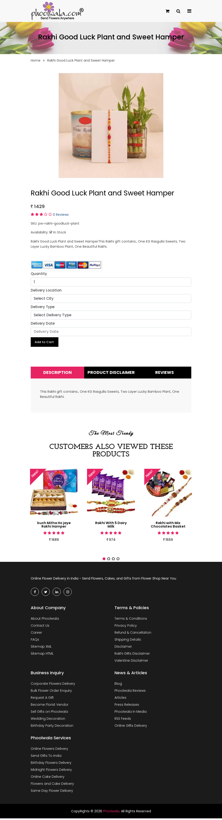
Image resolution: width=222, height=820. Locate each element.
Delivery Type (42, 306)
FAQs (35, 641)
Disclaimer (123, 648)
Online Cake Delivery (47, 778)
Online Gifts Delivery (130, 727)
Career (36, 634)
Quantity (39, 273)
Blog (118, 685)
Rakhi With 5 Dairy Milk (111, 525)
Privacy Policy (125, 627)
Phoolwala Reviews (130, 692)
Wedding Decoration (48, 720)
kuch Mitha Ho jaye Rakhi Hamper (54, 525)
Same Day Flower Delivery (52, 792)
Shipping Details (127, 641)
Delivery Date (43, 323)
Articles (120, 699)
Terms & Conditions (130, 620)
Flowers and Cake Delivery (52, 785)
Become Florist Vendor (49, 706)
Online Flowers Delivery (49, 750)
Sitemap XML (41, 648)
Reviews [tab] (164, 373)
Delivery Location (46, 290)
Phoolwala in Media (130, 713)
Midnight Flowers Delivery (51, 771)
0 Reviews (61, 214)
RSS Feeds (122, 720)
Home (35, 60)
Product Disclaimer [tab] (111, 373)
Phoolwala (111, 812)
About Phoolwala (45, 620)
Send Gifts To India (46, 757)
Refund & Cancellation (132, 634)
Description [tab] (57, 373)
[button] (104, 560)
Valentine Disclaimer (131, 662)
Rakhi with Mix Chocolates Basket (168, 525)
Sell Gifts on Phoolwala (49, 713)
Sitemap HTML (42, 655)
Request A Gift (42, 699)
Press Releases (126, 706)
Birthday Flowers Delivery (51, 764)
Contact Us (40, 627)
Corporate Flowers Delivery (53, 685)
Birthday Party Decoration (52, 727)
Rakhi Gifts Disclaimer (132, 655)
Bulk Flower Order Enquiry (51, 692)
